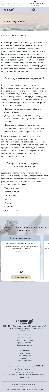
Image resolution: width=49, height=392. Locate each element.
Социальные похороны (24, 338)
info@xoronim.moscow (24, 372)
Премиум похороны (24, 343)
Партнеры (24, 358)
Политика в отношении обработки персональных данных (24, 389)
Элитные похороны (24, 345)
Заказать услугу (21, 277)
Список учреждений (24, 361)
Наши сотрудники (24, 356)
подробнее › (21, 252)
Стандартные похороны (25, 340)
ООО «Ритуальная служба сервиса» (31, 387)
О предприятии (24, 353)
